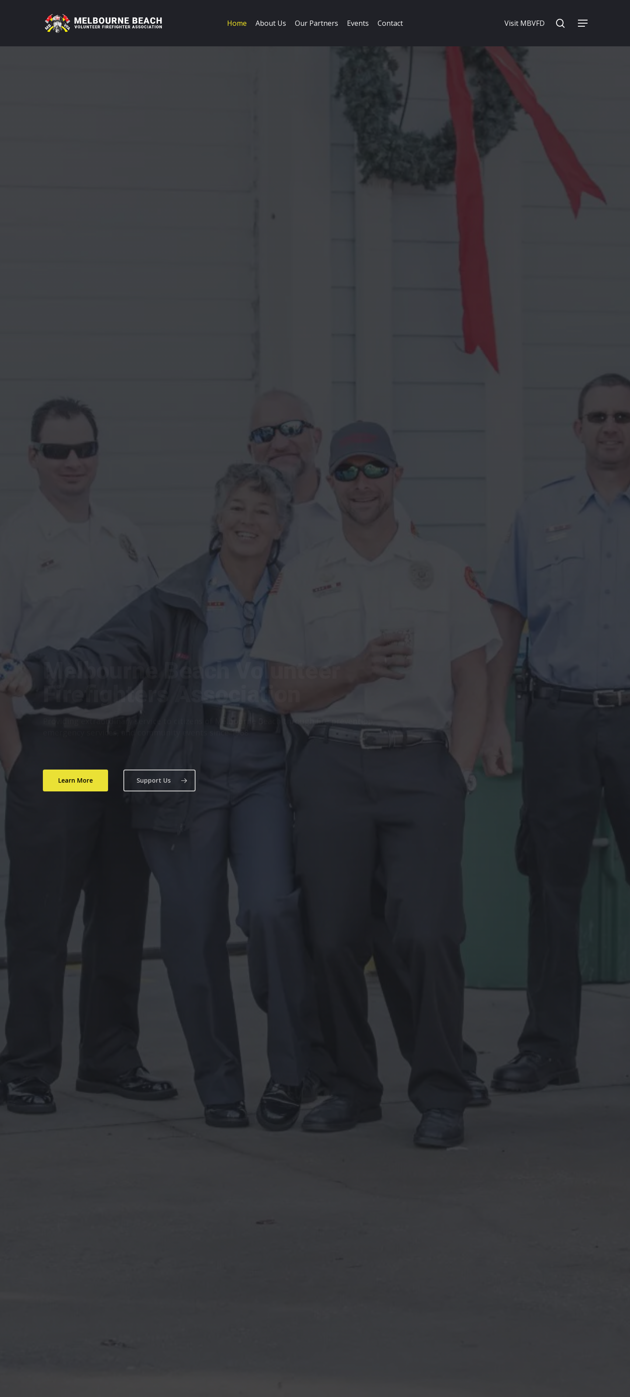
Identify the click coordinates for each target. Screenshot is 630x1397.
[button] (583, 23)
